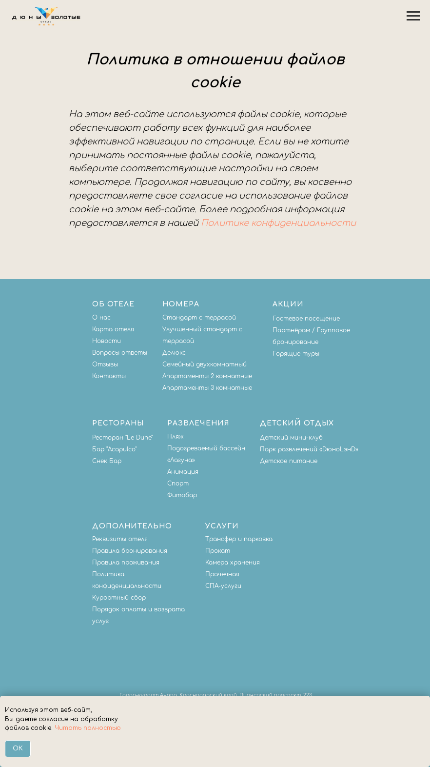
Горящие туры (296, 353)
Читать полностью (88, 728)
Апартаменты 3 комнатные (207, 387)
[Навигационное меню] (413, 16)
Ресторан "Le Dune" (122, 437)
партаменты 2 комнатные (209, 376)
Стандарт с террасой (199, 317)
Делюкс (174, 352)
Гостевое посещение (306, 318)
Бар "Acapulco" (114, 449)
